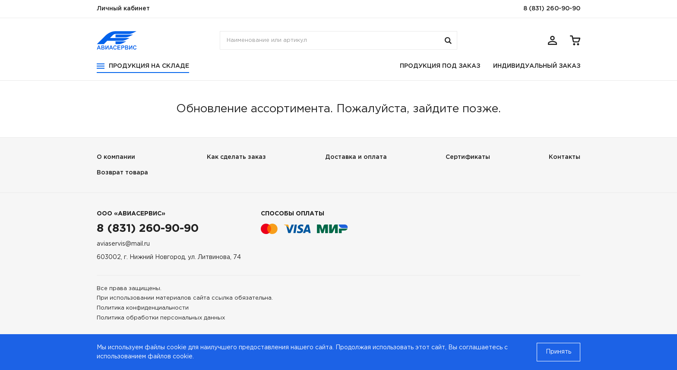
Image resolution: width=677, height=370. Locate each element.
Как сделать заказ (236, 157)
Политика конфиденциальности (143, 308)
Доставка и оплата (356, 157)
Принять (558, 351)
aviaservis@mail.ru (123, 244)
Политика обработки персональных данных (161, 318)
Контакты (564, 157)
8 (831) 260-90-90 (551, 8)
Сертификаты (468, 157)
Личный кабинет (123, 8)
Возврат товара (122, 172)
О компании (116, 157)
